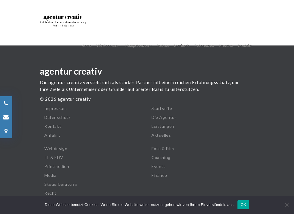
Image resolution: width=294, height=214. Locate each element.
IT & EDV (53, 157)
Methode (182, 45)
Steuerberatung (60, 184)
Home (87, 45)
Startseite (161, 108)
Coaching (161, 157)
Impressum (55, 108)
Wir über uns (108, 45)
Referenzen (204, 45)
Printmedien (56, 166)
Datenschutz (57, 117)
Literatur (226, 45)
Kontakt (245, 45)
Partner (163, 45)
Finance (159, 175)
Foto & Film (162, 148)
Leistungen (162, 126)
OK (243, 204)
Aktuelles (161, 135)
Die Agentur (163, 117)
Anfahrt (52, 135)
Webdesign (55, 148)
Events (158, 166)
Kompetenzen (138, 45)
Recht (50, 193)
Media (50, 175)
